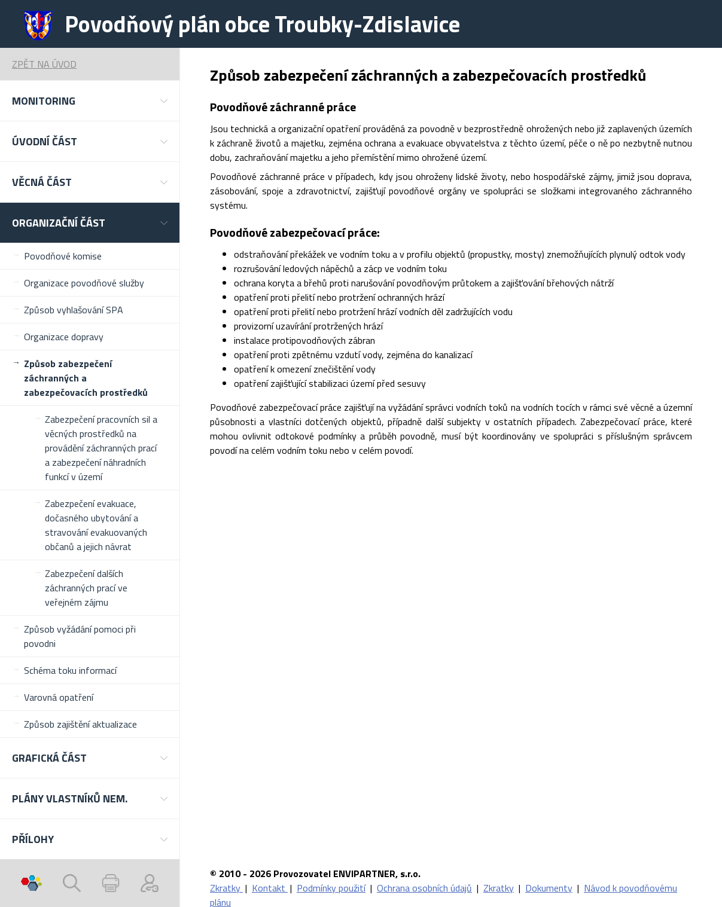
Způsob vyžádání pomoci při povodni (80, 636)
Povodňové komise (63, 256)
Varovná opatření (58, 697)
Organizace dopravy (63, 336)
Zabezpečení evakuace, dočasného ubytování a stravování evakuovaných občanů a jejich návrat (96, 525)
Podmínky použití (331, 888)
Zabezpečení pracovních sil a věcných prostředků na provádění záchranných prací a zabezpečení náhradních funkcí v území (101, 448)
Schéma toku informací (70, 670)
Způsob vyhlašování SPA (73, 310)
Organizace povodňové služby (84, 283)
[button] (89, 101)
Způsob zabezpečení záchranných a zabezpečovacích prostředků (86, 377)
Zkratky (226, 888)
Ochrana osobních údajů (424, 888)
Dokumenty (548, 888)
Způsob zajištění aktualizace (80, 724)
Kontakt (270, 888)
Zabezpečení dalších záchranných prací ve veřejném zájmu (86, 587)
